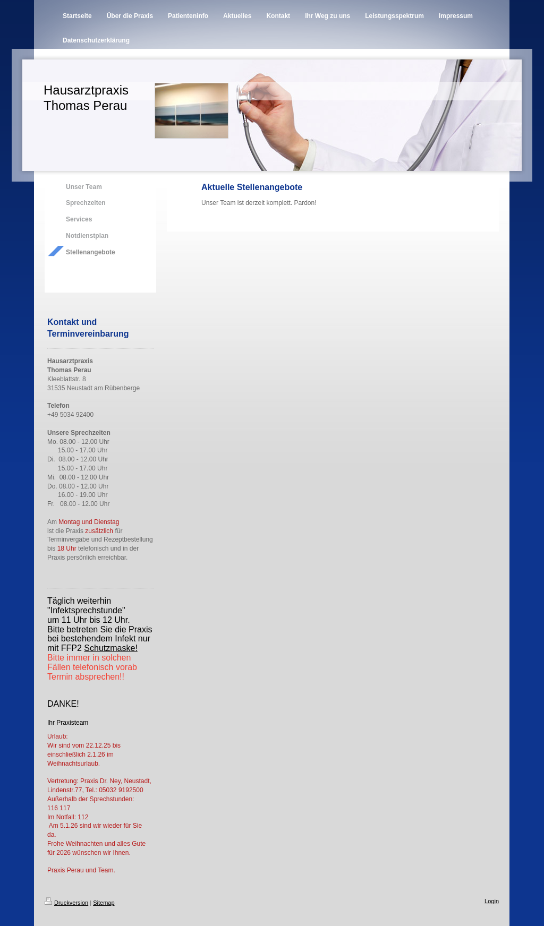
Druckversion (66, 902)
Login (491, 901)
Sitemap (103, 902)
